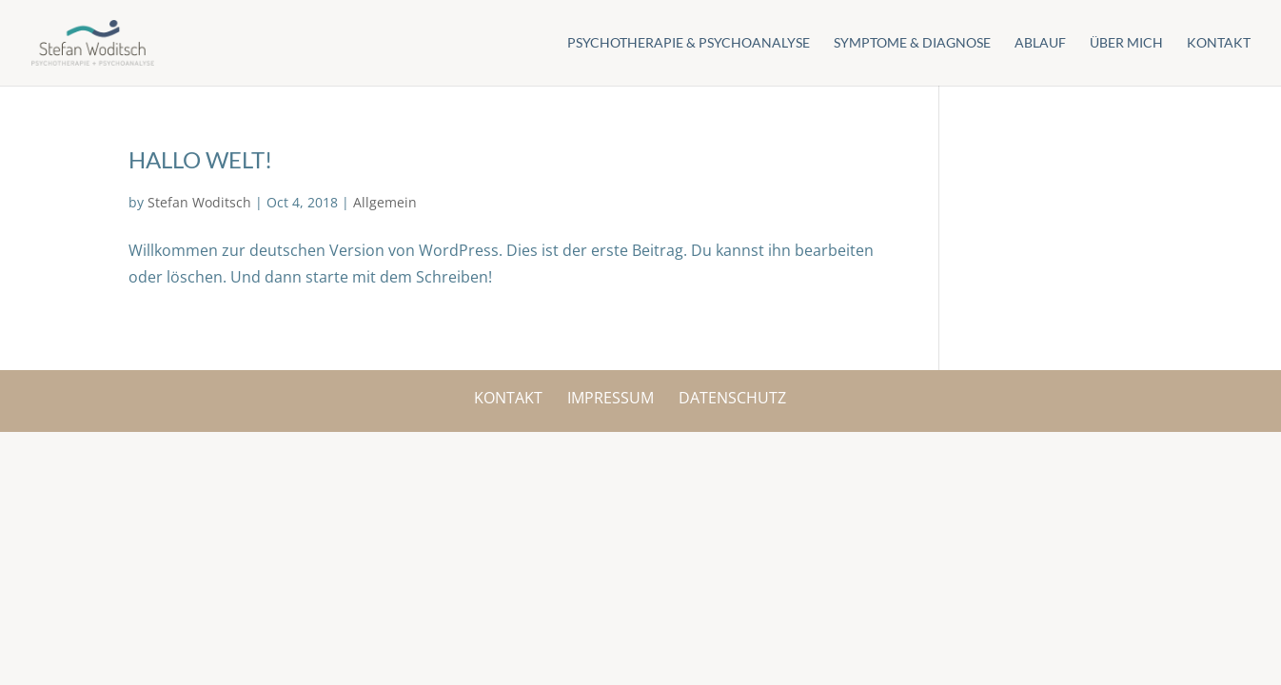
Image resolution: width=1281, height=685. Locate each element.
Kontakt (1219, 43)
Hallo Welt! (200, 159)
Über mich (1126, 43)
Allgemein (385, 202)
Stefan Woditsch (199, 202)
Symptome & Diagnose (912, 43)
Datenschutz (732, 397)
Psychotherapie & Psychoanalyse (688, 43)
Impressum (610, 397)
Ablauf (1040, 43)
